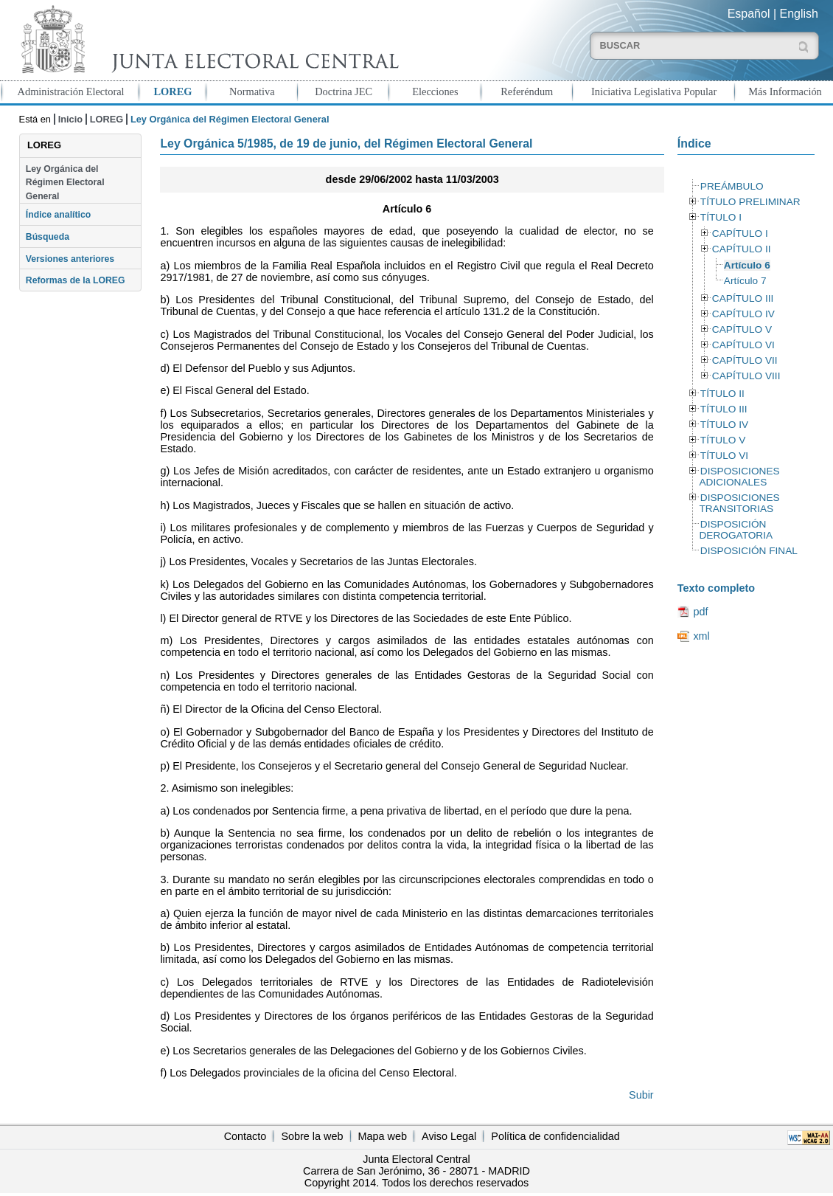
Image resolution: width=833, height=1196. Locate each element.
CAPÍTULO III (742, 298)
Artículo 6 (747, 265)
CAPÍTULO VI (743, 344)
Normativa (252, 91)
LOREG (173, 91)
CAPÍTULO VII (745, 360)
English (799, 13)
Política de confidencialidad (555, 1136)
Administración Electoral (71, 91)
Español (749, 13)
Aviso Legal (449, 1136)
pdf (700, 612)
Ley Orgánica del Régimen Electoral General (65, 182)
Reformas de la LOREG (75, 280)
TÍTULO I (721, 217)
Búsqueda (47, 237)
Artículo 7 (745, 280)
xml (701, 636)
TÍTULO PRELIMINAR (750, 201)
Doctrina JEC (343, 91)
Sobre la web (312, 1136)
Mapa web (382, 1136)
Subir (641, 1095)
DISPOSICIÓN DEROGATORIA (736, 530)
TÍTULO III (723, 409)
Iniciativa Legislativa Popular (654, 91)
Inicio (70, 119)
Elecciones (435, 91)
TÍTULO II (722, 393)
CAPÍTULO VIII (746, 375)
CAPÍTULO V (742, 329)
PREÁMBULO (732, 186)
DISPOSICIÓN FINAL (749, 550)
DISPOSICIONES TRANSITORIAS (739, 503)
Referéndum (527, 91)
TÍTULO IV (724, 424)
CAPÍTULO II (741, 249)
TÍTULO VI (724, 455)
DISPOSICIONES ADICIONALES (739, 477)
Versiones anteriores (70, 259)
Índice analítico (58, 215)
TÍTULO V (722, 440)
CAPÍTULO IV (743, 313)
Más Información (785, 91)
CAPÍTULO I (740, 233)
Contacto (245, 1136)
